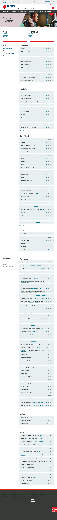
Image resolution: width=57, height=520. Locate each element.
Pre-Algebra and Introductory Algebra (28, 268)
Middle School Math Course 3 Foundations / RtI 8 (30, 108)
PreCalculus (23, 215)
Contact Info (14, 494)
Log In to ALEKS (43, 494)
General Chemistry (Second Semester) (28, 438)
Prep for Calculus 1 (24, 373)
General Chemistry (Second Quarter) (28, 444)
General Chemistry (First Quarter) (27, 441)
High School (5, 36)
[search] (46, 8)
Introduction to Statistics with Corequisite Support (30, 350)
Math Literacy (23, 288)
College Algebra (24, 206)
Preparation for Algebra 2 (26, 151)
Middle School (5, 35)
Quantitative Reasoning (25, 298)
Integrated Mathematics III (26, 190)
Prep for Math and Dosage (26, 395)
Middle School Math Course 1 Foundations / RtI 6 (30, 101)
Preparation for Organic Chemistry (27, 470)
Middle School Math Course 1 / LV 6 (27, 80)
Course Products (6, 11)
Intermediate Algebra (25, 193)
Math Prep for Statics (25, 386)
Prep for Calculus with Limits (26, 376)
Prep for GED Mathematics (26, 233)
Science (30, 36)
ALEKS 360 (41, 11)
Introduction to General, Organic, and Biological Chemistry (32, 454)
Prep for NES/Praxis (24, 389)
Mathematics (30, 33)
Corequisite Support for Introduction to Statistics (30, 344)
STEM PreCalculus (24, 331)
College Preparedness (25, 196)
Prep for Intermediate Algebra (26, 360)
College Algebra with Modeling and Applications (30, 314)
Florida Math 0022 (24, 402)
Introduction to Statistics (25, 222)
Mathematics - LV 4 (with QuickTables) (28, 74)
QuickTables (14, 11)
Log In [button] (52, 5)
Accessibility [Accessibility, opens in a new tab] (33, 501)
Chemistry (23, 243)
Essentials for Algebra (25, 111)
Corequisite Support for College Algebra (28, 305)
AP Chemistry (23, 246)
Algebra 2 (23, 177)
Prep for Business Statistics (26, 420)
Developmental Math (25, 285)
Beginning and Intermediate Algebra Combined (30, 281)
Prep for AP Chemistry (25, 249)
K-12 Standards (48, 11)
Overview (4, 494)
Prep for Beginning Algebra (26, 357)
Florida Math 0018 (24, 399)
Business (30, 35)
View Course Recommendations (9, 48)
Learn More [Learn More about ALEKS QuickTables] (13, 53)
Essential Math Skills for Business (27, 392)
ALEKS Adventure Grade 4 (26, 64)
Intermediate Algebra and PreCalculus (28, 328)
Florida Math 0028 (24, 405)
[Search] (53, 8)
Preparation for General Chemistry (27, 464)
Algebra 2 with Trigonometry (26, 180)
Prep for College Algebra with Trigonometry (29, 367)
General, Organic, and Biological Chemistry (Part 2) (30, 461)
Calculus (22, 334)
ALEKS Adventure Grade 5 (26, 67)
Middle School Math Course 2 (26, 95)
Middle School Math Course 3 (26, 98)
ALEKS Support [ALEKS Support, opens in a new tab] (33, 494)
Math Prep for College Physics (26, 383)
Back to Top (21, 83)
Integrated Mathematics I (25, 183)
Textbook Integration (32, 11)
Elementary (5, 33)
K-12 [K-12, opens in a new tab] (22, 494)
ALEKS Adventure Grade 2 (26, 58)
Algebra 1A (23, 117)
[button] (53, 1)
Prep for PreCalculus (25, 370)
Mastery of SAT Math (25, 237)
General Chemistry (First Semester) (27, 435)
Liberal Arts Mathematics (25, 199)
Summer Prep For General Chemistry (28, 467)
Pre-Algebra (23, 114)
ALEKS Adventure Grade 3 (26, 61)
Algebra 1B (23, 161)
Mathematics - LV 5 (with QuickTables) (28, 77)
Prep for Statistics (24, 354)
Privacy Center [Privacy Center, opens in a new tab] (51, 515)
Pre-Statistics (23, 341)
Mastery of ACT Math (25, 240)
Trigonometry (23, 212)
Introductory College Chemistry (27, 451)
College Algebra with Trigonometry (27, 209)
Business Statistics (24, 423)
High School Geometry (25, 174)
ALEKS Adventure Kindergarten (27, 51)
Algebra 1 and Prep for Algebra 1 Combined (29, 127)
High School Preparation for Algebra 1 (28, 145)
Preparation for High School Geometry (28, 148)
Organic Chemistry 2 (25, 477)
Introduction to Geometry (26, 275)
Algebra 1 (22, 124)
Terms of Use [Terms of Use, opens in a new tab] (46, 515)
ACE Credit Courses (22, 11)
